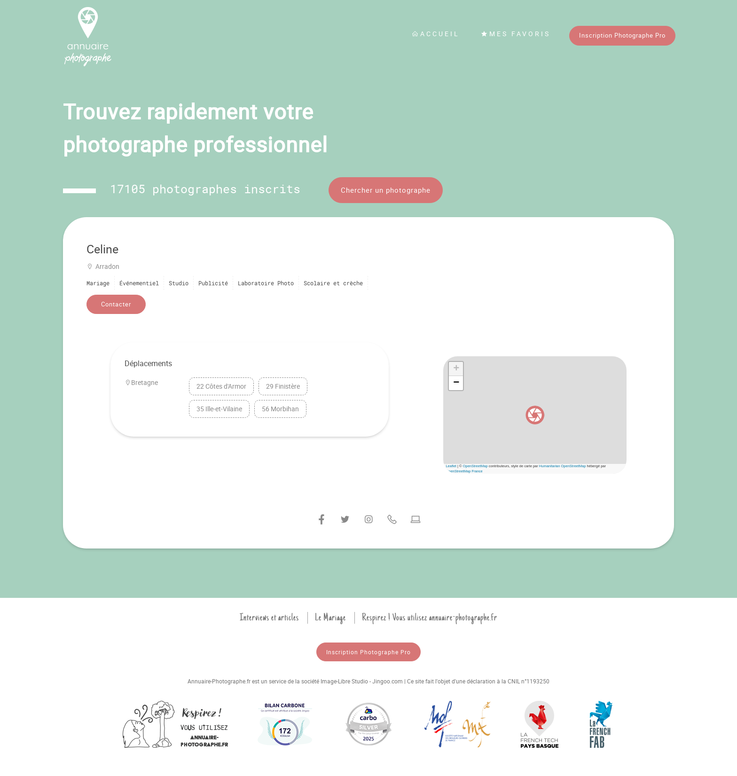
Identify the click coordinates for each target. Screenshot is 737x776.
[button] (534, 415)
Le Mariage (330, 618)
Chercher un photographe (386, 190)
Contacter (116, 304)
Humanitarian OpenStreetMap (562, 466)
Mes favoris (515, 33)
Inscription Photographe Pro (622, 35)
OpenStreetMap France (464, 471)
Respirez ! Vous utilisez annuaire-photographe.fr (429, 618)
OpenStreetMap (475, 466)
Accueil (436, 33)
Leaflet (451, 466)
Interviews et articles (269, 618)
